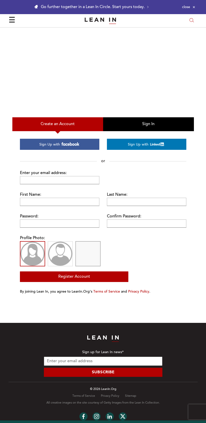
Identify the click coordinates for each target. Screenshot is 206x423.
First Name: (30, 195)
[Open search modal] (192, 20)
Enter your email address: (43, 173)
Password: (29, 216)
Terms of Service (106, 292)
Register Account (74, 277)
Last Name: (117, 195)
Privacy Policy (138, 292)
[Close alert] (189, 7)
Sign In (148, 124)
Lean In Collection (147, 402)
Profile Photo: (32, 238)
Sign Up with (59, 144)
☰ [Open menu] (12, 20)
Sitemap (130, 396)
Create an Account (58, 124)
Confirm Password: (124, 216)
